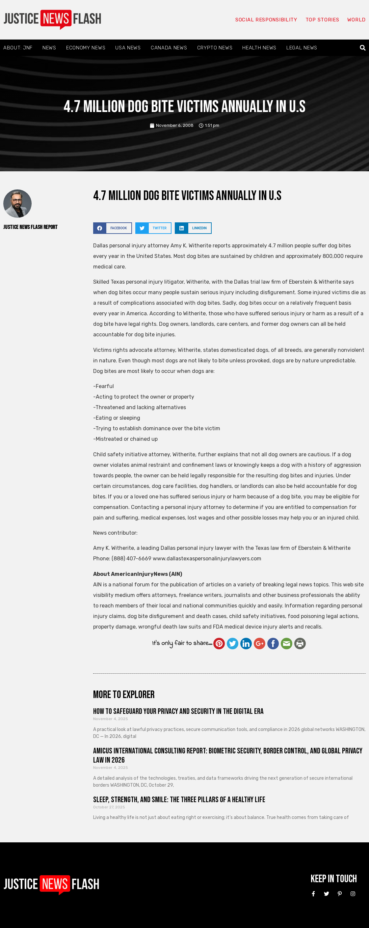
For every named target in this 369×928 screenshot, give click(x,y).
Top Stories (322, 20)
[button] (363, 48)
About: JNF (18, 48)
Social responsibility (266, 20)
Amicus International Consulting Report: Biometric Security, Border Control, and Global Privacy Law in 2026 (227, 755)
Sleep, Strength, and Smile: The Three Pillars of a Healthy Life (179, 799)
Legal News (301, 48)
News (49, 48)
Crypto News (215, 48)
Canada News (169, 48)
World (356, 20)
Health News (259, 48)
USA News (128, 48)
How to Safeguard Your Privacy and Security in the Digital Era (178, 711)
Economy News (85, 48)
